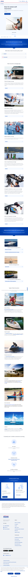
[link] (6, 526)
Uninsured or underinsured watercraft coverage (14, 252)
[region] (14, 572)
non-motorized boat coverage (10, 404)
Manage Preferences (14, 576)
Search (20, 1)
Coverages (14, 3)
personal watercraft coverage (10, 356)
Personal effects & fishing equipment (14, 281)
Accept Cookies (17, 573)
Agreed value (14, 266)
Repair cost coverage (14, 249)
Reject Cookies (10, 573)
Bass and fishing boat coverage (8, 309)
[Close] (27, 567)
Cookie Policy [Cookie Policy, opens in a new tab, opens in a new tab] (21, 570)
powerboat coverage (9, 333)
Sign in (23, 1)
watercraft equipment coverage (17, 334)
